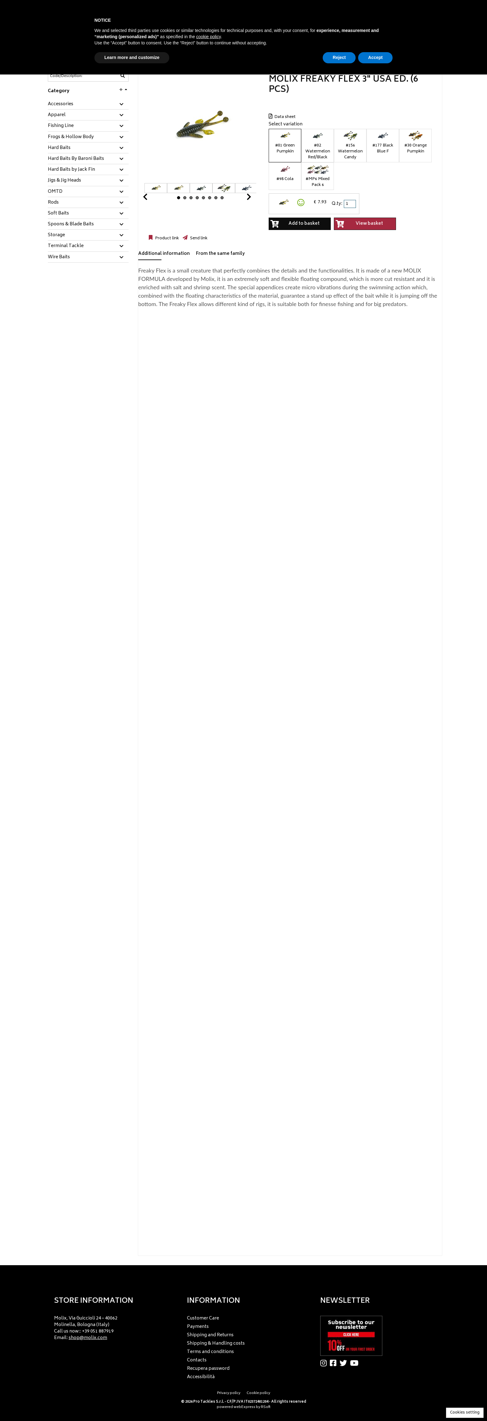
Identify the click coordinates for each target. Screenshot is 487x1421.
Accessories (60, 104)
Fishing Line (61, 126)
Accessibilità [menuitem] (201, 1377)
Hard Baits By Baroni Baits (76, 159)
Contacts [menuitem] (197, 1360)
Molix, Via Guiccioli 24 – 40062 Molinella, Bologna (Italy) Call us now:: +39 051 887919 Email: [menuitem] (85, 1328)
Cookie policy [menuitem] (258, 1393)
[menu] (110, 1326)
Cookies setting (465, 1413)
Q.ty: (337, 204)
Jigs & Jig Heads (64, 180)
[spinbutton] (350, 204)
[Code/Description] (73, 76)
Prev (152, 198)
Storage (56, 235)
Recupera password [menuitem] (208, 1369)
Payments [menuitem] (198, 1327)
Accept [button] (375, 57)
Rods (53, 202)
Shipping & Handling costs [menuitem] (216, 1343)
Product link (166, 238)
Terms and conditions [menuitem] (210, 1352)
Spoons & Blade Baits (71, 224)
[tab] (88, 104)
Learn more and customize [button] (131, 57)
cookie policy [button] (208, 36)
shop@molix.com (88, 1338)
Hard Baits (59, 148)
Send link (198, 238)
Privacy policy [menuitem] (228, 1393)
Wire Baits (59, 257)
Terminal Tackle (66, 246)
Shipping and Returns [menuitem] (210, 1335)
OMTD (55, 192)
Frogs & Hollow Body (71, 137)
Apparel (57, 115)
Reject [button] (339, 57)
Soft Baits (58, 213)
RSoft (266, 1407)
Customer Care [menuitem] (203, 1318)
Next (241, 198)
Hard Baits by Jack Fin (71, 170)
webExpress (244, 1407)
